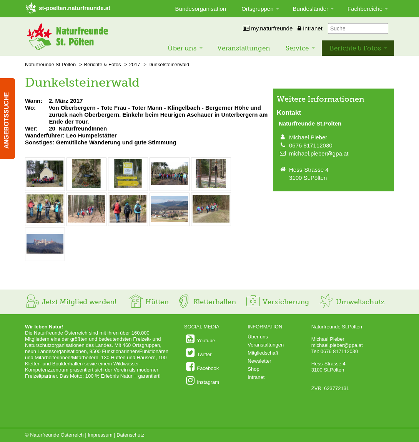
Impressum (100, 435)
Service (297, 48)
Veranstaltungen (243, 48)
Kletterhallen (206, 302)
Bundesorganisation (200, 8)
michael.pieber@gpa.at (318, 153)
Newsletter (259, 361)
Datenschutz (130, 435)
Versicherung (277, 302)
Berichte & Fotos (355, 48)
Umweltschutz (351, 302)
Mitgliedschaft (263, 353)
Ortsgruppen (257, 8)
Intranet (310, 28)
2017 (134, 64)
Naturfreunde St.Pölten (50, 64)
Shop (253, 369)
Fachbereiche (365, 8)
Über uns (182, 48)
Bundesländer (311, 8)
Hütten (148, 302)
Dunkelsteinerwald (168, 64)
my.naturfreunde (268, 28)
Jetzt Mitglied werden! (70, 302)
